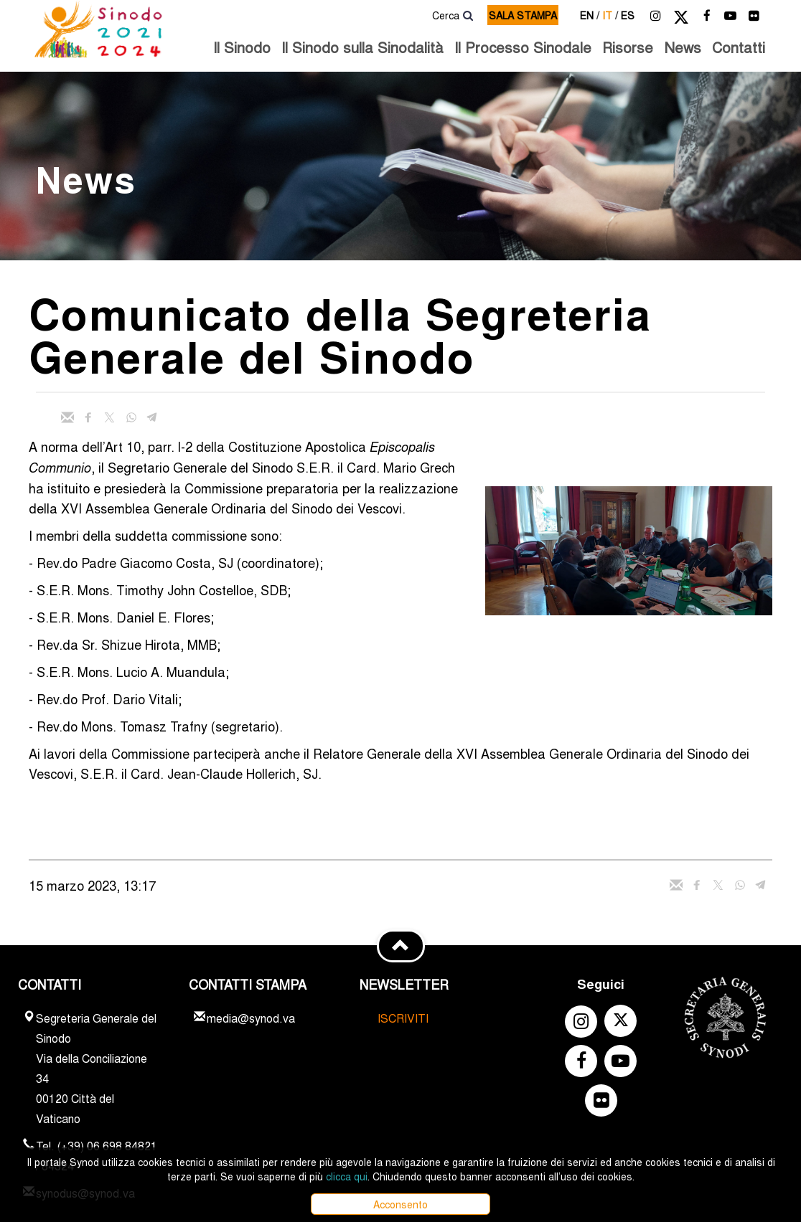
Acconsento (400, 1204)
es (627, 15)
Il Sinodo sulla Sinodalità (362, 47)
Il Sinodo (242, 47)
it (610, 15)
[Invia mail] (67, 417)
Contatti (738, 47)
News (682, 47)
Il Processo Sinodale (522, 47)
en (589, 15)
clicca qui (346, 1176)
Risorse (627, 47)
